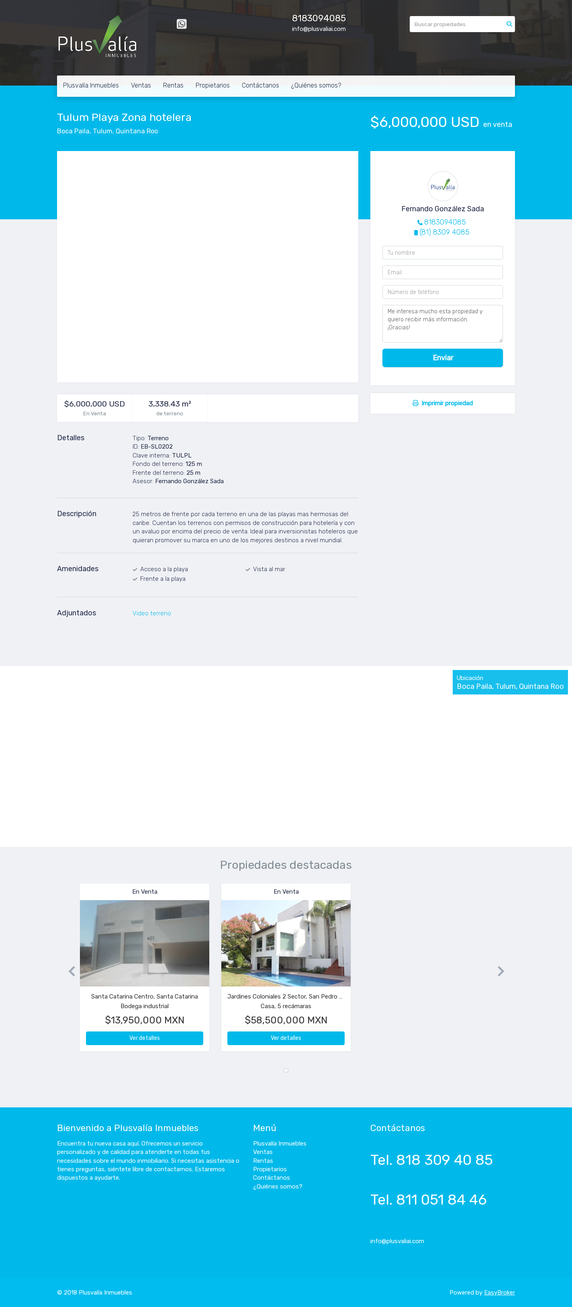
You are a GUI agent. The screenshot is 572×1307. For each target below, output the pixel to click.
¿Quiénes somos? (316, 85)
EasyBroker (499, 1292)
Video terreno (152, 613)
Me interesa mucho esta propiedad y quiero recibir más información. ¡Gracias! (442, 324)
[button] (68, 971)
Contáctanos (260, 85)
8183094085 (319, 18)
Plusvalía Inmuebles (91, 85)
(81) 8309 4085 (445, 232)
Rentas (173, 85)
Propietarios (213, 85)
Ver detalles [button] (144, 1038)
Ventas (141, 85)
